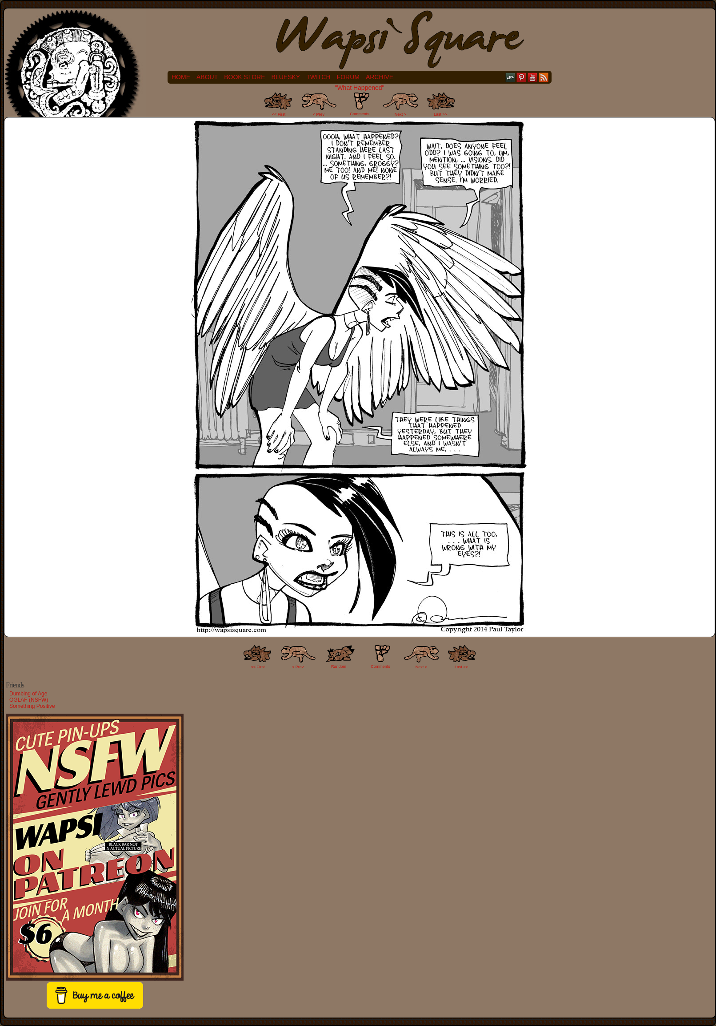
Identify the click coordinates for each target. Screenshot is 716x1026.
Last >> (440, 114)
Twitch (318, 77)
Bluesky (286, 77)
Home (181, 77)
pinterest (521, 77)
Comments (359, 104)
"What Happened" (359, 87)
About (207, 77)
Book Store (244, 77)
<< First (279, 114)
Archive (379, 77)
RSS (543, 77)
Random (338, 666)
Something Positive (32, 706)
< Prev (318, 114)
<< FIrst (258, 667)
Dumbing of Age (28, 694)
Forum (348, 77)
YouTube (532, 77)
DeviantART (510, 77)
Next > (400, 114)
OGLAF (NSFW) (28, 700)
